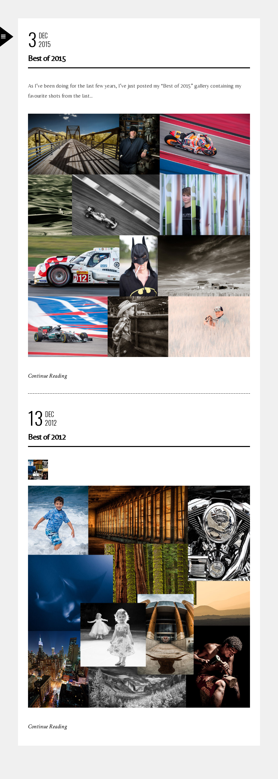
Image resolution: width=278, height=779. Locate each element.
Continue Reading (47, 376)
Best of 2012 (47, 436)
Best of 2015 (47, 58)
